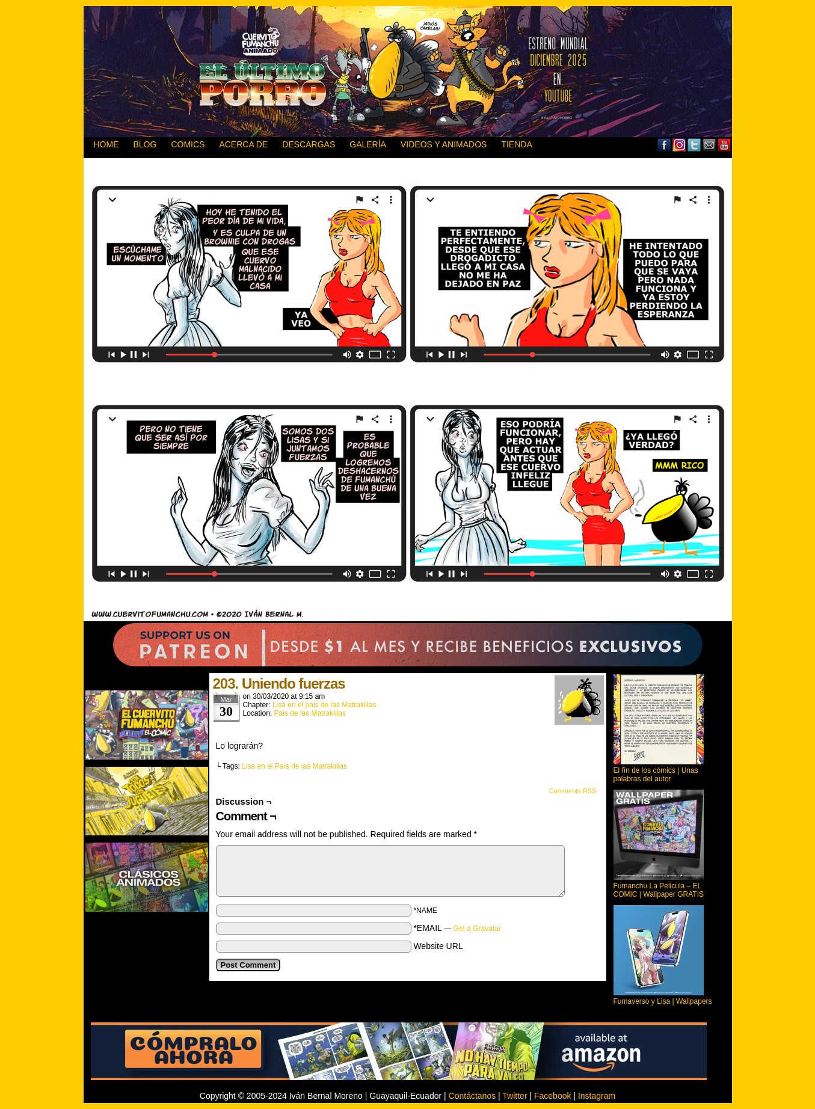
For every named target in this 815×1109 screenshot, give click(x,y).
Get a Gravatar (477, 928)
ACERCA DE (243, 144)
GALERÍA (367, 144)
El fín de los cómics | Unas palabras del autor (656, 774)
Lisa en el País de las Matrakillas (294, 766)
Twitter (694, 144)
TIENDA (516, 144)
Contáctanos (472, 1096)
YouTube (724, 144)
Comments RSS (573, 790)
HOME (106, 144)
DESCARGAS (308, 144)
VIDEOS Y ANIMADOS (444, 144)
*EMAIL (457, 928)
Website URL (438, 946)
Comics (188, 144)
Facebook (664, 144)
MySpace (679, 144)
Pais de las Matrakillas (310, 713)
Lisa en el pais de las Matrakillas (324, 705)
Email (709, 144)
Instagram (596, 1096)
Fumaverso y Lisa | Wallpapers (663, 1001)
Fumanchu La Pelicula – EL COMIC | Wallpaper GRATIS (659, 890)
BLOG (145, 144)
